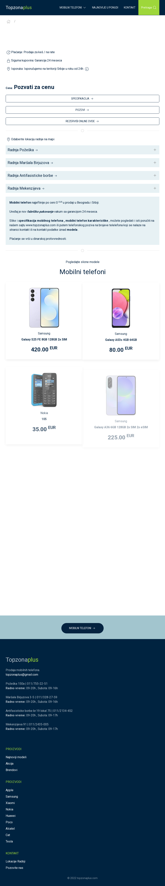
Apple (9, 790)
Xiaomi (10, 803)
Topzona (19, 7)
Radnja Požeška (23, 150)
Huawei (10, 816)
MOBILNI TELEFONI (82, 628)
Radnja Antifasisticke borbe (33, 175)
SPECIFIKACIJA (82, 99)
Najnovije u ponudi (105, 7)
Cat (8, 835)
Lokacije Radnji (15, 861)
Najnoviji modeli (16, 757)
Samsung (12, 796)
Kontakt (130, 7)
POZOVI (83, 110)
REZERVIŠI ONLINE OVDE (82, 121)
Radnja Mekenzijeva (26, 188)
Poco (9, 822)
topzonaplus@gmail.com (22, 674)
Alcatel (10, 828)
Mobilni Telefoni (73, 7)
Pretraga (149, 7)
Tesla (9, 841)
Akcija (9, 763)
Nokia (9, 809)
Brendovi (11, 770)
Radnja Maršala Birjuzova (31, 162)
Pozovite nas (14, 868)
